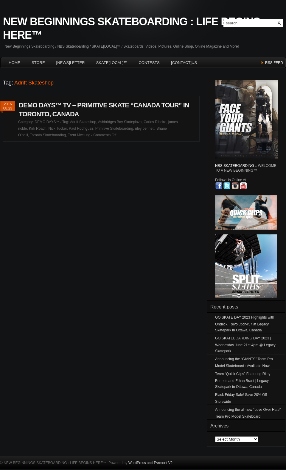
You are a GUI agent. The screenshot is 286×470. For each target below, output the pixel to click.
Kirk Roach (37, 128)
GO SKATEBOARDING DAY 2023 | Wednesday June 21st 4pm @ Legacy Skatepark (245, 344)
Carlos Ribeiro (155, 122)
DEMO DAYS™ (47, 122)
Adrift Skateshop (83, 122)
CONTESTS (149, 62)
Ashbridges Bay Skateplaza (120, 122)
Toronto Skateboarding (48, 135)
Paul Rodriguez (81, 128)
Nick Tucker (57, 128)
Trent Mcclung (79, 135)
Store (38, 62)
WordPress (137, 463)
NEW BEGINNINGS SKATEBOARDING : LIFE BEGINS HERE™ (131, 28)
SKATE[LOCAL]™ (112, 62)
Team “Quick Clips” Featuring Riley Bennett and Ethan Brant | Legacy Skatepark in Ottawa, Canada (242, 380)
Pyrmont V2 (163, 463)
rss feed (274, 63)
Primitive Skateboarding (114, 128)
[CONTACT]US (184, 62)
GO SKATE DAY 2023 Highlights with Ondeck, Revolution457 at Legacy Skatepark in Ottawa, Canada (244, 323)
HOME (14, 62)
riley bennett (144, 128)
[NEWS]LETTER (70, 62)
